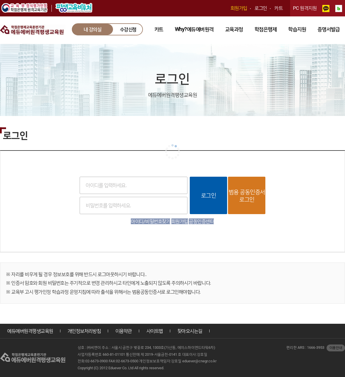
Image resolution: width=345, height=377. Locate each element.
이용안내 (335, 348)
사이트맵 (154, 331)
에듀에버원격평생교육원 (30, 331)
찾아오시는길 (189, 331)
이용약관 (123, 331)
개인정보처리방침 (84, 331)
